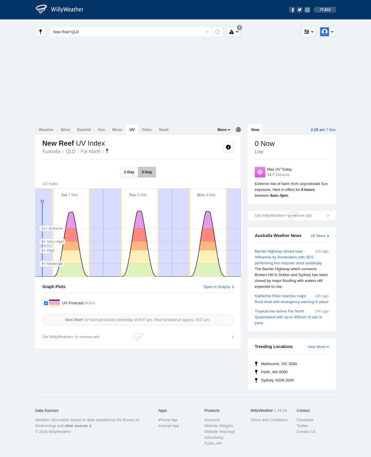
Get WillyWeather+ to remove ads (283, 215)
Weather (46, 129)
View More (317, 347)
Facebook (305, 420)
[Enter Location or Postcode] (136, 31)
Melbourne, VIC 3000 (279, 364)
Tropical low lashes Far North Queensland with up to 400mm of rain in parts (292, 316)
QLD (70, 151)
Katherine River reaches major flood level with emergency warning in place (292, 298)
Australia (51, 151)
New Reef (107, 151)
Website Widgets (218, 426)
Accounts (212, 420)
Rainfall (84, 129)
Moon (117, 129)
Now (255, 129)
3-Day (147, 172)
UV (132, 129)
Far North (91, 151)
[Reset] (207, 31)
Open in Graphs (216, 287)
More (222, 129)
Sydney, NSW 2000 (277, 380)
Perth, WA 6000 (274, 372)
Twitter (302, 426)
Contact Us (306, 431)
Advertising (213, 437)
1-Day (129, 172)
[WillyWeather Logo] (62, 10)
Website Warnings (219, 431)
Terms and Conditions (269, 420)
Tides (147, 129)
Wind (65, 129)
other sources (76, 426)
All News (318, 235)
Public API (213, 443)
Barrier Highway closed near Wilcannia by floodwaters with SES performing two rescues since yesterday (292, 269)
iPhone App (168, 420)
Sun (101, 129)
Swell (163, 129)
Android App (168, 426)
